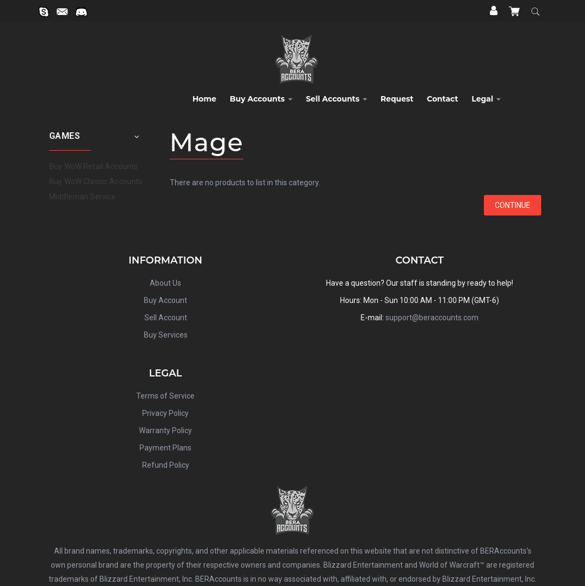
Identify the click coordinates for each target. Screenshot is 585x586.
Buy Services (166, 335)
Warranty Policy (165, 430)
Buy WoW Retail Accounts (93, 166)
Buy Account (165, 300)
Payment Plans (165, 447)
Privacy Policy (165, 413)
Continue (512, 205)
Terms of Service (165, 396)
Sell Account (165, 317)
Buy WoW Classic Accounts (95, 181)
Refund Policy (165, 465)
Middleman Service (82, 196)
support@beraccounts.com (431, 317)
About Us (165, 283)
